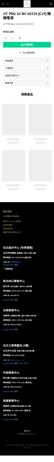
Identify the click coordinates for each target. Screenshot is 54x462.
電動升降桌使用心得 (12, 232)
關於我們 (7, 211)
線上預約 (24, 363)
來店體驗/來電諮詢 (11, 216)
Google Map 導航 (10, 265)
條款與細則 (8, 225)
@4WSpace (16, 262)
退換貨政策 (8, 228)
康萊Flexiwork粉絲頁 (12, 221)
